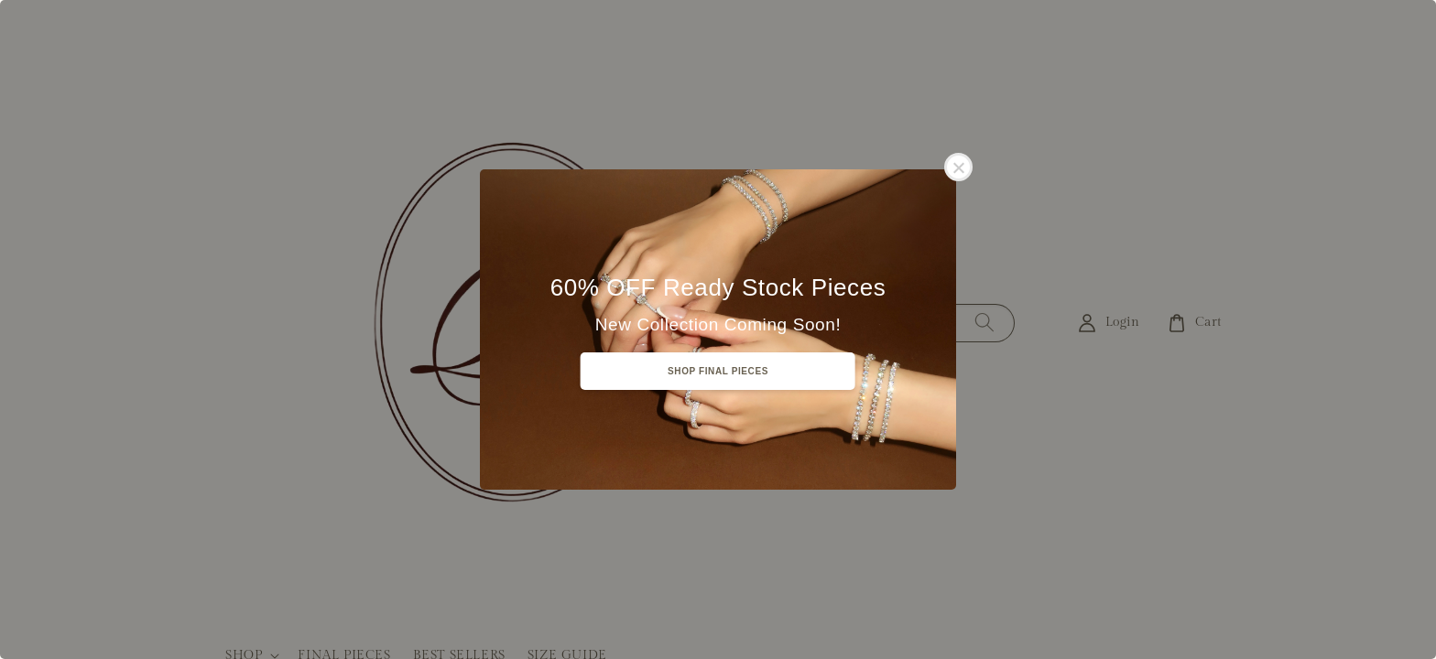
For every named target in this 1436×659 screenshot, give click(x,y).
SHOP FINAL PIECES (718, 371)
